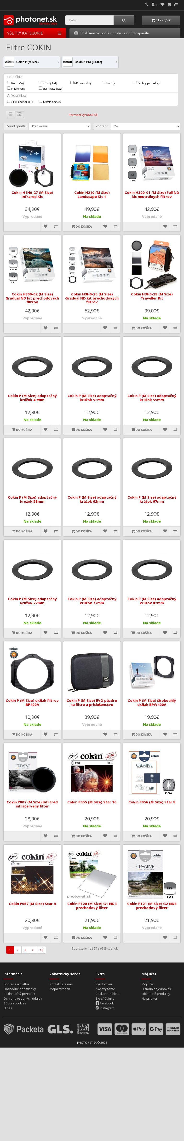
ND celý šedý (48, 83)
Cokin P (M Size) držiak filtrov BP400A (32, 702)
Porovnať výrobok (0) (83, 115)
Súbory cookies (15, 1003)
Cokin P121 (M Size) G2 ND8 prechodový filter (151, 905)
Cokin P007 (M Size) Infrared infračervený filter (32, 804)
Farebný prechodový (147, 83)
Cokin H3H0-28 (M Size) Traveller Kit (151, 296)
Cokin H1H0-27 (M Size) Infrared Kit (32, 194)
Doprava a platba (16, 984)
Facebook (105, 1003)
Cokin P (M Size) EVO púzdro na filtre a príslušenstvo (92, 702)
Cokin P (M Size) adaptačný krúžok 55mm (151, 397)
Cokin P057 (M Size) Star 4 (32, 903)
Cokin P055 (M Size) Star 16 (91, 802)
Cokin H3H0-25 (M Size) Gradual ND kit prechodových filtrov (92, 298)
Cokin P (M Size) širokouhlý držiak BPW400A (152, 702)
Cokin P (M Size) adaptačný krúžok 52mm (92, 397)
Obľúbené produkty (156, 993)
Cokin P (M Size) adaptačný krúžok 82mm (151, 600)
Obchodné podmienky (20, 989)
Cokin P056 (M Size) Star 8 (151, 802)
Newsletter (149, 998)
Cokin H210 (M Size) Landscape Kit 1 (92, 194)
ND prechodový (80, 83)
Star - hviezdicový (50, 88)
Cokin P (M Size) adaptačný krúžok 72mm (32, 600)
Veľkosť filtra (16, 95)
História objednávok (156, 989)
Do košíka (81, 226)
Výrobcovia (104, 984)
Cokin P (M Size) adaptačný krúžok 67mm (151, 499)
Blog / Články (105, 998)
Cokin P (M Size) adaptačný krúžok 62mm (92, 499)
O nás (8, 1008)
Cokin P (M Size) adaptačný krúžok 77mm (92, 600)
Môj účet (148, 984)
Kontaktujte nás (61, 984)
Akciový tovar (105, 989)
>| (41, 950)
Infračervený (16, 88)
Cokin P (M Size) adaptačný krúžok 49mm (32, 397)
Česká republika (107, 993)
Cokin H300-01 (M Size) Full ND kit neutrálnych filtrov (151, 194)
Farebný (108, 83)
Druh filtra (14, 77)
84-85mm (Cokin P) (20, 102)
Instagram (105, 1008)
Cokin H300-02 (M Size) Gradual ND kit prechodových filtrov (32, 298)
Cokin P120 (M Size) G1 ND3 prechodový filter (92, 905)
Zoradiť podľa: (16, 126)
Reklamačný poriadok (19, 993)
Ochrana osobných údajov (23, 998)
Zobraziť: (102, 126)
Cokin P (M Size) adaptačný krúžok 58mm (32, 499)
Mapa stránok (60, 989)
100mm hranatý (50, 102)
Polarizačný (15, 83)
